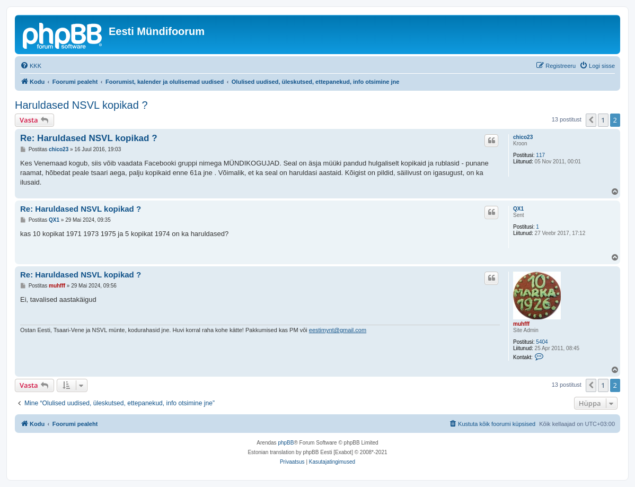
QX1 (518, 209)
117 (540, 155)
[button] (591, 120)
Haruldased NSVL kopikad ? (81, 105)
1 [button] (603, 120)
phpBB (286, 443)
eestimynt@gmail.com (337, 330)
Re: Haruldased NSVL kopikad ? (88, 138)
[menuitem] (30, 65)
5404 (542, 342)
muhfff (521, 324)
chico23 (523, 137)
